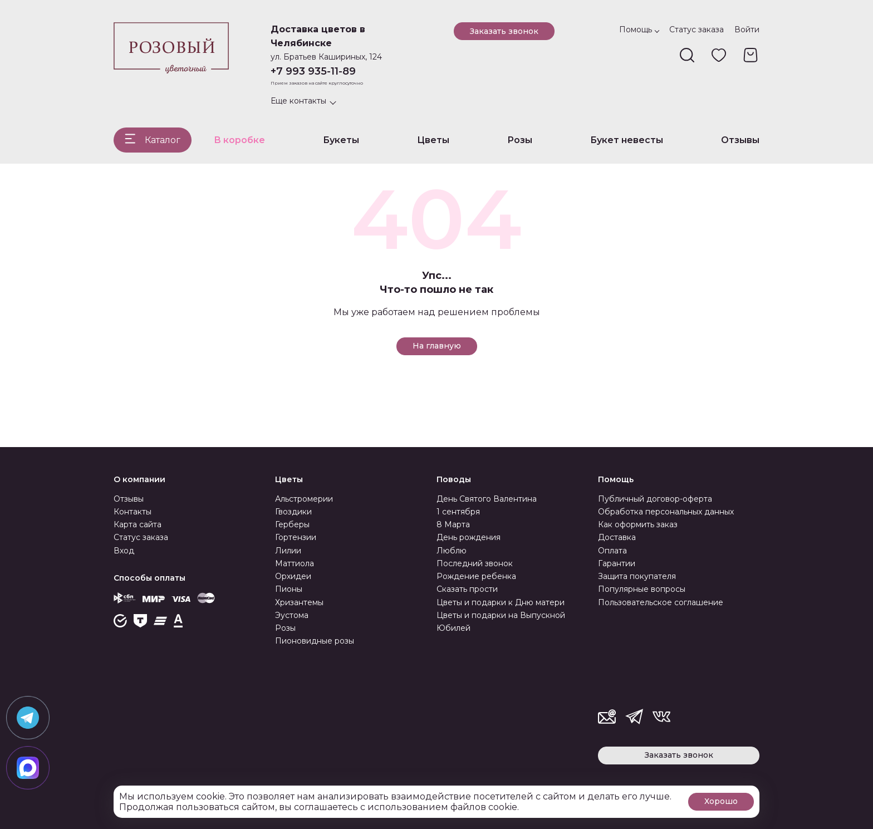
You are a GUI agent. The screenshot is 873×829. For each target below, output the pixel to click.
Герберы (292, 524)
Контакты (132, 512)
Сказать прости (467, 589)
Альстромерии (304, 499)
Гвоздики (293, 512)
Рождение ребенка (476, 576)
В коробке (239, 140)
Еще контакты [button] (298, 101)
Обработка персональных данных (666, 512)
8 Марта (453, 524)
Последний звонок (474, 563)
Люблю (451, 551)
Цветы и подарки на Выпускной (500, 615)
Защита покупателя (637, 576)
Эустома (291, 615)
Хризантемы (299, 602)
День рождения (468, 537)
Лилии (288, 551)
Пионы (288, 589)
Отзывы (740, 140)
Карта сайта (137, 524)
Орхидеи (293, 576)
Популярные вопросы (641, 589)
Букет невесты (626, 140)
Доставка (617, 537)
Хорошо (721, 801)
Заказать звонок (504, 31)
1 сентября (458, 512)
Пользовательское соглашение (660, 602)
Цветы (433, 140)
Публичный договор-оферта (655, 499)
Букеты (341, 140)
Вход (124, 551)
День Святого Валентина (486, 499)
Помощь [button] (635, 29)
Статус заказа (696, 29)
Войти (746, 29)
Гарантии (616, 563)
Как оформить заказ (638, 524)
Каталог (162, 140)
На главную (437, 346)
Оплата (612, 551)
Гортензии (295, 537)
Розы (519, 140)
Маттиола (294, 563)
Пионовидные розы (314, 641)
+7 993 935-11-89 (313, 71)
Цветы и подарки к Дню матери (500, 602)
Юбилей (453, 628)
